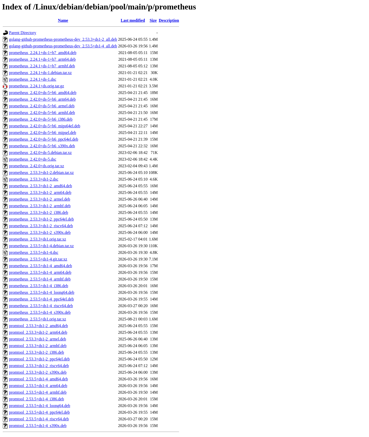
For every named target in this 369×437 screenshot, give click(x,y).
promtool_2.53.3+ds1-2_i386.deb (36, 352)
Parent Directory (22, 32)
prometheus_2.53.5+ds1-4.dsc (33, 252)
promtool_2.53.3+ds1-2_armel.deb (37, 339)
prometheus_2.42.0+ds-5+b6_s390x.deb (42, 146)
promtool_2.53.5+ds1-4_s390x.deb (38, 425)
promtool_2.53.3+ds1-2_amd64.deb (38, 326)
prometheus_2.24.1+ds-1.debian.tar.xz (40, 72)
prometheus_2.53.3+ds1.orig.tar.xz (37, 239)
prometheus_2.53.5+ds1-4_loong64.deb (41, 292)
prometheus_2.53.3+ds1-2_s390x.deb (40, 232)
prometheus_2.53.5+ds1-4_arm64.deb (40, 272)
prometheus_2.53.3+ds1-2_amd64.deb (40, 186)
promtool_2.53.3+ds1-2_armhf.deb (38, 346)
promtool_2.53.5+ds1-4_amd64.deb (38, 379)
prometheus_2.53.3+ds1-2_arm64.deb (40, 192)
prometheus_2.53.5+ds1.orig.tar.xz (37, 319)
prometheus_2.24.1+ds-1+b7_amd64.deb (42, 52)
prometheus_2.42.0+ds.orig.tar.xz (36, 166)
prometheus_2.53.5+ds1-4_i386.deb (38, 286)
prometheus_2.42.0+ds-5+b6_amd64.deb (42, 92)
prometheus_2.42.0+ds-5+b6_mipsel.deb (42, 132)
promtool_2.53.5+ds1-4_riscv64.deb (39, 419)
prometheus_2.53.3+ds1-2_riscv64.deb (41, 226)
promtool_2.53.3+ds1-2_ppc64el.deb (39, 359)
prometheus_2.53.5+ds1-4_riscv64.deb (41, 306)
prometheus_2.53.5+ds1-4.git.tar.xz (38, 259)
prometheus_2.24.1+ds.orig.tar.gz (36, 86)
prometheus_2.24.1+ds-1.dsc (32, 79)
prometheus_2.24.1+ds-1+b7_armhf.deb (42, 66)
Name (63, 20)
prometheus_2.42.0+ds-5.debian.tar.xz (40, 152)
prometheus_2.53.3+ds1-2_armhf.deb (40, 206)
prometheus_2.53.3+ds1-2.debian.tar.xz (41, 172)
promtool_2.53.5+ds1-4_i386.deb (36, 399)
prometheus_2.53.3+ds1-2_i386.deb (38, 212)
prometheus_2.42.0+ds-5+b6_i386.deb (41, 119)
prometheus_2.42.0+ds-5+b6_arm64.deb (42, 99)
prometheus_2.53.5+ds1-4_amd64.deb (40, 266)
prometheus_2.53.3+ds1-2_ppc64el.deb (41, 219)
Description (169, 20)
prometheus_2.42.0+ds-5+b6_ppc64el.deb (43, 139)
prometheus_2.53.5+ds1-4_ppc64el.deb (41, 299)
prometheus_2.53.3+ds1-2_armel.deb (39, 199)
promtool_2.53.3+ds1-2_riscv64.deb (39, 365)
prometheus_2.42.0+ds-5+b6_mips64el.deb (44, 126)
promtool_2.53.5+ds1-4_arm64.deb (38, 385)
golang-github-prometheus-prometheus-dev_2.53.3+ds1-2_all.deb (63, 39)
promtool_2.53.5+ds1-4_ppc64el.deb (39, 412)
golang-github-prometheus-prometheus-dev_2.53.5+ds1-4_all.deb (63, 46)
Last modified (133, 20)
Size (153, 20)
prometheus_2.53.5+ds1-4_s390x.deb (40, 312)
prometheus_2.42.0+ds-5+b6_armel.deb (42, 106)
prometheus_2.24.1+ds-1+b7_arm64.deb (42, 59)
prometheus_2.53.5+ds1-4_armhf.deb (40, 279)
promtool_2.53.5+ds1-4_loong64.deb (39, 405)
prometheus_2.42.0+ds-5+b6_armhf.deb (42, 112)
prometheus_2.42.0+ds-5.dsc (32, 159)
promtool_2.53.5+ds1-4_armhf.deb (38, 392)
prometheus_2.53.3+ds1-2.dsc (33, 179)
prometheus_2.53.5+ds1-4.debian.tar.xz (41, 246)
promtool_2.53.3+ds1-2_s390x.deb (38, 372)
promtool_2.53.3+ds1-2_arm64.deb (38, 332)
